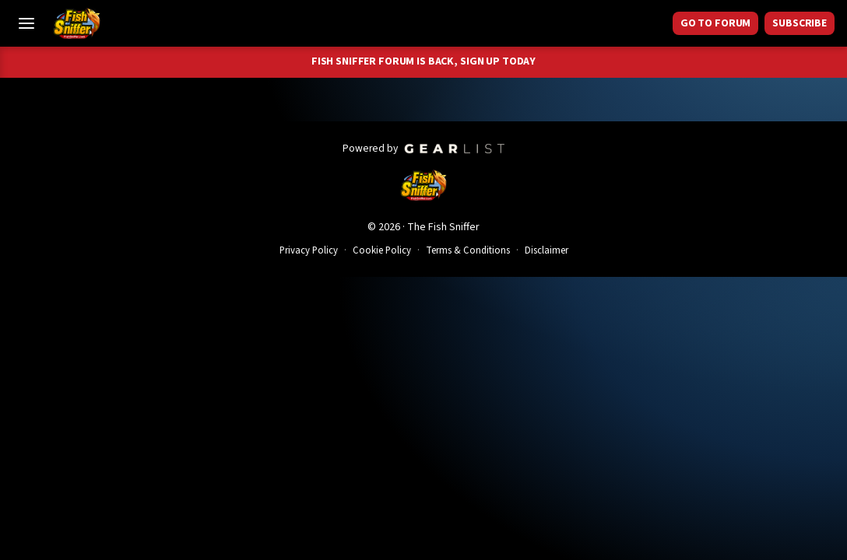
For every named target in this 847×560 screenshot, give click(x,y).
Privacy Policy (308, 250)
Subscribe (799, 23)
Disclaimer (546, 250)
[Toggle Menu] (26, 23)
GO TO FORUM (715, 23)
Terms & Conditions (468, 250)
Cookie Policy (382, 250)
